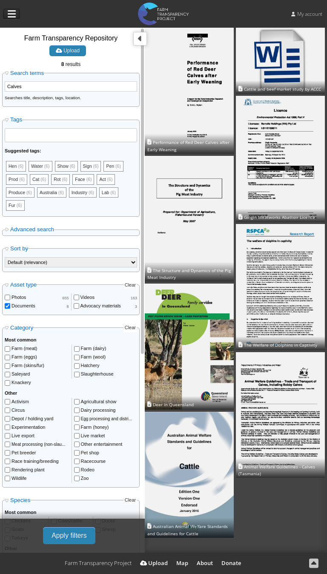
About (205, 563)
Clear (130, 286)
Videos (87, 298)
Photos (18, 298)
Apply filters (69, 535)
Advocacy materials (100, 307)
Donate (231, 563)
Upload (68, 51)
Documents (23, 307)
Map (182, 563)
